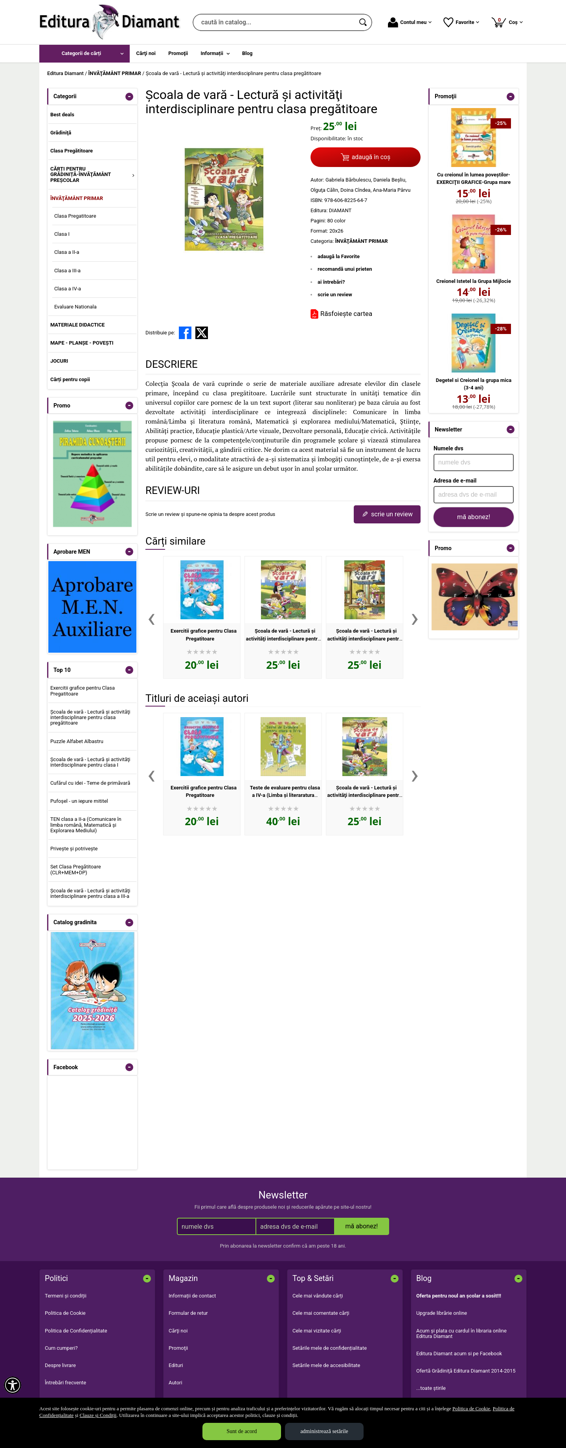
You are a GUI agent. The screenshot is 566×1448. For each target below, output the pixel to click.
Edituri (176, 1365)
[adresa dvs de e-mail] (474, 494)
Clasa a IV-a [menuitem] (67, 289)
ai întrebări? (331, 282)
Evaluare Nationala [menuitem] (75, 307)
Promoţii (178, 1348)
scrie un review (335, 294)
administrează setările (324, 1431)
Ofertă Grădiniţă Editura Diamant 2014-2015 (466, 1371)
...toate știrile (431, 1388)
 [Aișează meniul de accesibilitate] (12, 1385)
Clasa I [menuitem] (62, 234)
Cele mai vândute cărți (317, 1296)
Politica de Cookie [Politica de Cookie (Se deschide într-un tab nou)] (471, 1408)
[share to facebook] (185, 333)
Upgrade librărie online (441, 1313)
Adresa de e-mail (455, 480)
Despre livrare (60, 1365)
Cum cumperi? (61, 1348)
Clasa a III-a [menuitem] (67, 270)
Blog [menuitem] (247, 53)
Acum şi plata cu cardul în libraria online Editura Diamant (461, 1333)
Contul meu (410, 22)
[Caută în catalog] (363, 22)
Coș (507, 22)
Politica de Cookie (65, 1313)
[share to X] (201, 333)
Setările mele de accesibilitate (326, 1365)
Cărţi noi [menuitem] (146, 53)
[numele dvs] (474, 462)
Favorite (461, 22)
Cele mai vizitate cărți (316, 1331)
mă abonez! (473, 517)
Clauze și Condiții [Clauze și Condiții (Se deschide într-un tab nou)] (98, 1415)
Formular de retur (188, 1313)
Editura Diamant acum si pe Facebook (459, 1353)
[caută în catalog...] (274, 22)
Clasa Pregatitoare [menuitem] (75, 216)
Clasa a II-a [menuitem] (66, 252)
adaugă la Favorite (339, 256)
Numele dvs (448, 448)
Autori (175, 1383)
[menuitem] (84, 53)
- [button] (129, 97)
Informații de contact (192, 1296)
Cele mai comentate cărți (320, 1313)
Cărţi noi (178, 1331)
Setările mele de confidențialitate (329, 1348)
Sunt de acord (242, 1431)
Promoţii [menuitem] (178, 53)
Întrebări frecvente (65, 1383)
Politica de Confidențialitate (76, 1331)
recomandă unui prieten (345, 269)
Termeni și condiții (65, 1296)
